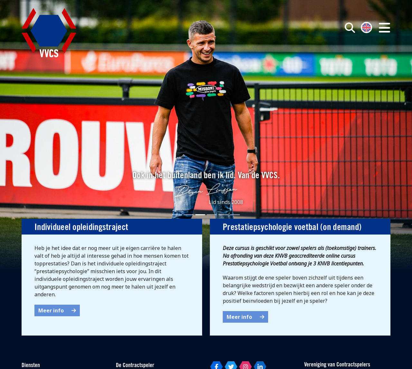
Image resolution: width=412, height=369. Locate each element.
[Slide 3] (200, 214)
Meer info (57, 310)
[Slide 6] (235, 214)
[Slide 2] (188, 214)
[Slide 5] (223, 214)
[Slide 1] (177, 214)
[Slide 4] (212, 214)
